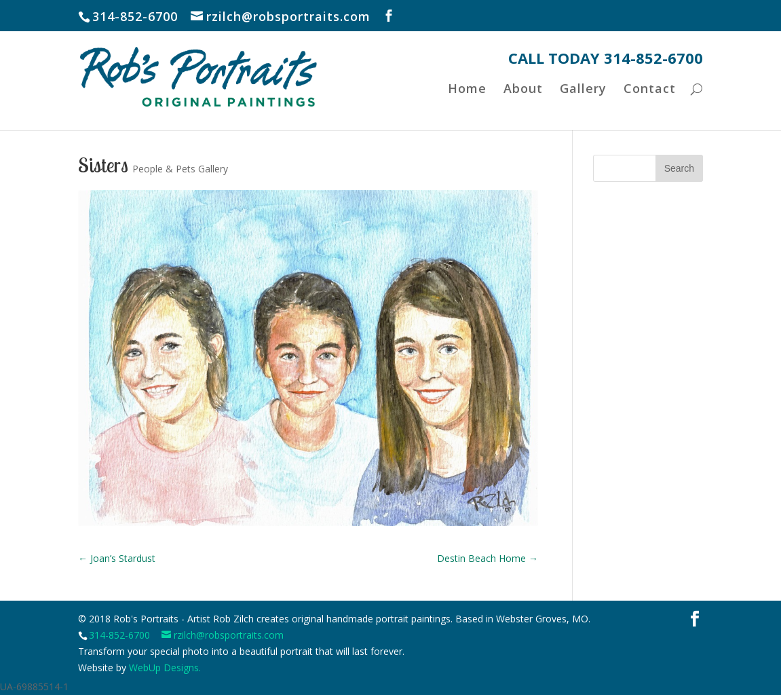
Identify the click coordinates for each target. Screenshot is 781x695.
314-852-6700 (119, 634)
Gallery (582, 109)
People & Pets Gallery (180, 168)
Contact (650, 109)
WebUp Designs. (165, 667)
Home (465, 109)
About (521, 109)
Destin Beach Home (487, 558)
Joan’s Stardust (116, 558)
